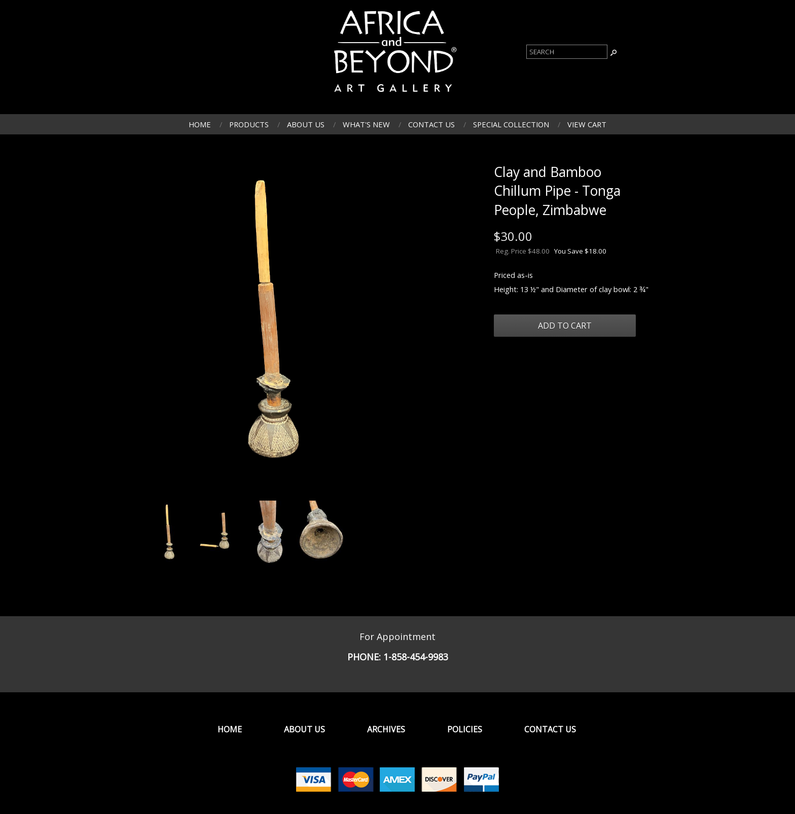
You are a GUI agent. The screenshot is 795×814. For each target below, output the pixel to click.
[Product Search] (566, 52)
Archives (386, 729)
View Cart (586, 124)
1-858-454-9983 (415, 657)
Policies (464, 729)
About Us (305, 124)
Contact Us (431, 124)
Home (200, 124)
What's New (366, 124)
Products (249, 124)
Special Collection (511, 124)
